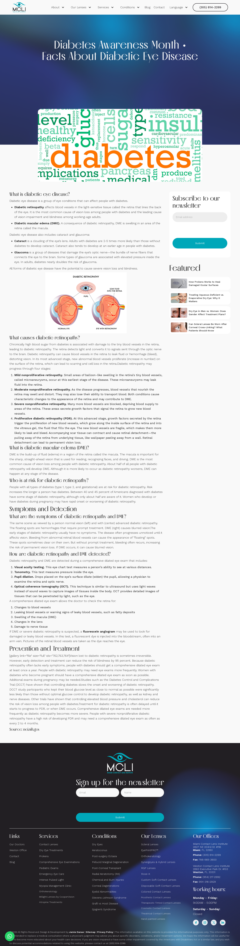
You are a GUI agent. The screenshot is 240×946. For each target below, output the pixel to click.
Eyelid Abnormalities (104, 891)
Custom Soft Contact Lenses (158, 879)
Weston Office (18, 850)
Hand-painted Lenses (153, 919)
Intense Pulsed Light (51, 879)
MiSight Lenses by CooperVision (56, 896)
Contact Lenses (48, 844)
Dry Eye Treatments (51, 850)
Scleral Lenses (149, 844)
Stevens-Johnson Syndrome (109, 897)
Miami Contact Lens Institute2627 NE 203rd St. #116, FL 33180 (210, 847)
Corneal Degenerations (105, 885)
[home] (19, 7)
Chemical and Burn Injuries (108, 879)
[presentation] (197, 230)
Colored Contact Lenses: (156, 891)
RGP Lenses (148, 868)
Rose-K (145, 873)
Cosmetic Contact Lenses (155, 908)
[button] (58, 7)
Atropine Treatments (50, 902)
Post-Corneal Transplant (106, 868)
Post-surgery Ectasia (104, 856)
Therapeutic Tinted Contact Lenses (161, 902)
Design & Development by (62, 932)
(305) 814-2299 (210, 7)
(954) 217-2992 (211, 877)
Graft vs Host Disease (105, 903)
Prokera (43, 856)
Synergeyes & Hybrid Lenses (158, 862)
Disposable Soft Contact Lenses (160, 885)
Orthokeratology (48, 891)
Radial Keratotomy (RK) (106, 873)
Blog (147, 7)
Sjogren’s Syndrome (104, 909)
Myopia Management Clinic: (55, 885)
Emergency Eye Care (51, 873)
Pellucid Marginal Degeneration (110, 862)
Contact (159, 7)
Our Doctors (17, 844)
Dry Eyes (97, 844)
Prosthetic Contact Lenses (156, 897)
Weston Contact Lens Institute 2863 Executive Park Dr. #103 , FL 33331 (212, 869)
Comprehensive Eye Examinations (59, 862)
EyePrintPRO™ (149, 850)
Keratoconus (99, 850)
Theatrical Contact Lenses (156, 913)
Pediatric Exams (48, 868)
